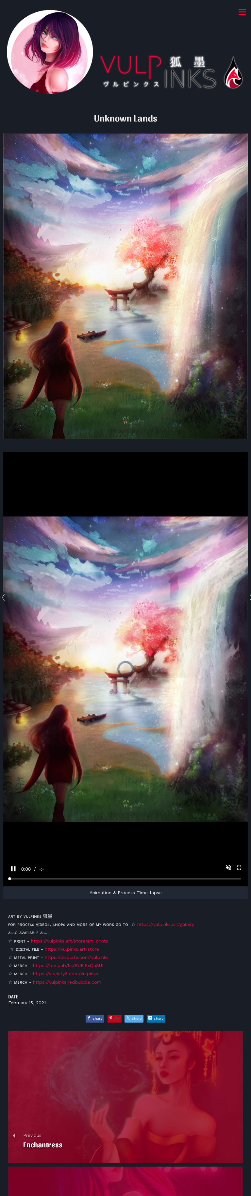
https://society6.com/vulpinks (65, 973)
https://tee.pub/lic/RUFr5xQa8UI (68, 965)
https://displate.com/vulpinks (77, 957)
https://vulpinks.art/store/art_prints (69, 941)
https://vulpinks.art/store (72, 949)
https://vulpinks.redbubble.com (67, 982)
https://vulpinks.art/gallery (165, 924)
